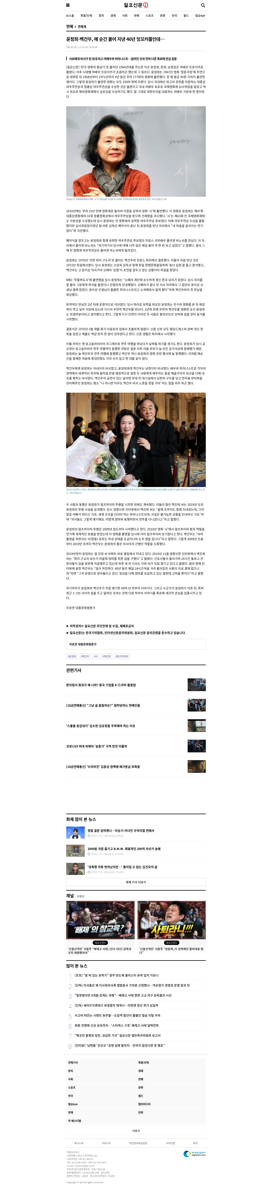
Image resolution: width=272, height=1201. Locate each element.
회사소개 (78, 1143)
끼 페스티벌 (74, 1121)
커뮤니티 (106, 1143)
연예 (136, 15)
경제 (113, 15)
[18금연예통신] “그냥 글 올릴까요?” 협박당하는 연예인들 (103, 705)
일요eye (200, 15)
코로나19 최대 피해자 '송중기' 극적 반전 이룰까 (96, 746)
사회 (124, 15)
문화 (162, 15)
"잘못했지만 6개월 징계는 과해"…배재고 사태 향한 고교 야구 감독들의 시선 (123, 995)
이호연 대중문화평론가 (82, 644)
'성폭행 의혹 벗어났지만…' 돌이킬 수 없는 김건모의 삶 (122, 867)
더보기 (136, 1131)
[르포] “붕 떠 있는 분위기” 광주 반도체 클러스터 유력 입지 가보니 (117, 975)
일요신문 (136, 5)
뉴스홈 (70, 15)
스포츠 (150, 15)
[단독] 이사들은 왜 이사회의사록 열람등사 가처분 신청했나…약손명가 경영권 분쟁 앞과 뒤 (132, 985)
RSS (195, 1143)
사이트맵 (170, 1143)
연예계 (82, 26)
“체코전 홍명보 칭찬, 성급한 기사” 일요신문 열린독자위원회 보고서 (118, 1035)
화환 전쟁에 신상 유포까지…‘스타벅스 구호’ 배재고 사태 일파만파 (117, 1025)
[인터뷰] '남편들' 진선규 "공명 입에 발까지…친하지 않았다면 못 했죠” (120, 1045)
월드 (186, 15)
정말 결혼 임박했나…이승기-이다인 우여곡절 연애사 (121, 830)
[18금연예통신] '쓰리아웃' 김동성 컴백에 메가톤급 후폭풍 (103, 766)
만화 (140, 1112)
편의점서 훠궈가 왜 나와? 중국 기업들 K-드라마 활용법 (101, 685)
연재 (70, 1112)
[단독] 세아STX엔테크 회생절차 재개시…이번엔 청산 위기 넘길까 (116, 1005)
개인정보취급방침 (138, 1143)
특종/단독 (86, 15)
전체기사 (73, 1062)
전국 (174, 15)
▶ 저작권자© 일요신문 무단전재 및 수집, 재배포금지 (100, 626)
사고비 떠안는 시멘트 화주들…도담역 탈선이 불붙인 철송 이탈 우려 (117, 1015)
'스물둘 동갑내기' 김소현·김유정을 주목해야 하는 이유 (100, 726)
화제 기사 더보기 (136, 882)
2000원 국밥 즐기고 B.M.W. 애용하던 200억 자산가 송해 (124, 848)
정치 (101, 15)
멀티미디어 (144, 1104)
